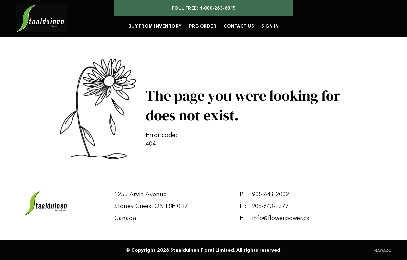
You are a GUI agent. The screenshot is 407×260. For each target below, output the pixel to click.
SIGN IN (270, 26)
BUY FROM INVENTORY (155, 26)
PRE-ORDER (203, 26)
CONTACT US (239, 26)
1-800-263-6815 (218, 8)
